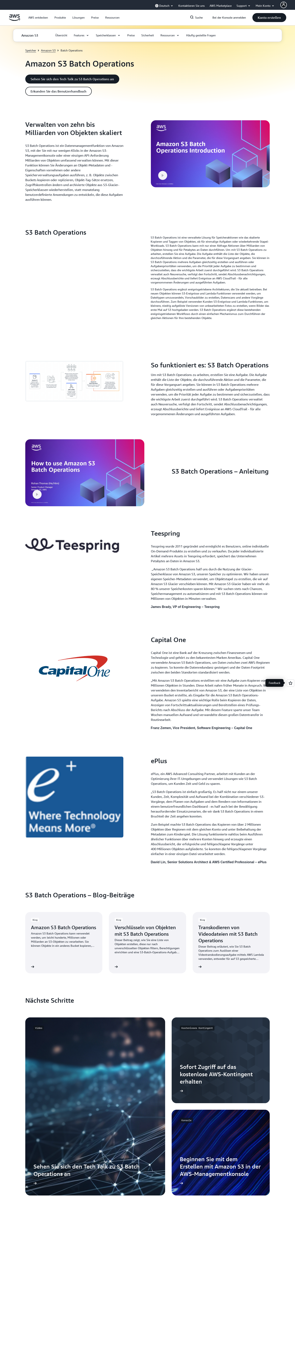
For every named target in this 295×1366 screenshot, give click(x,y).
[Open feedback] (290, 683)
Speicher (30, 50)
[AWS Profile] (283, 5)
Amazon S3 (48, 50)
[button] (38, 17)
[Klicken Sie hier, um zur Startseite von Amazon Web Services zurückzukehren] (14, 19)
